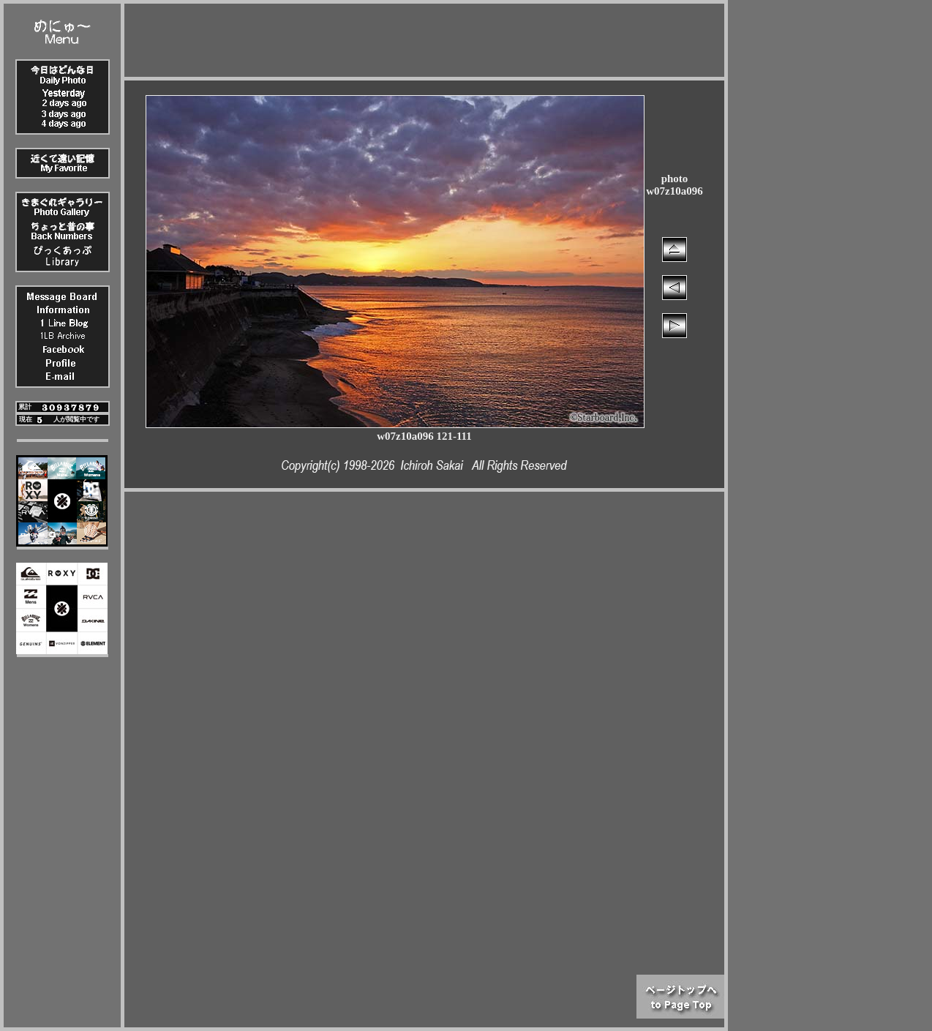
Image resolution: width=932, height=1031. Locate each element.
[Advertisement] (424, 37)
